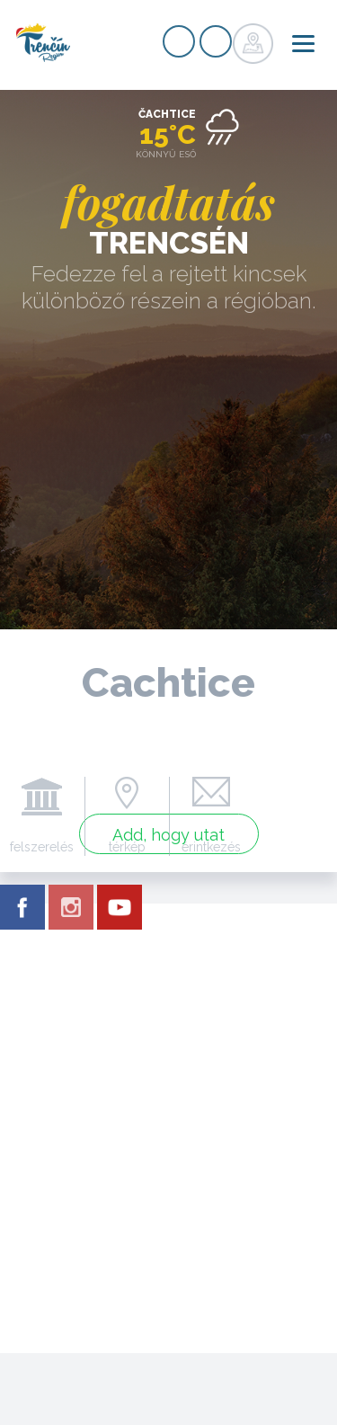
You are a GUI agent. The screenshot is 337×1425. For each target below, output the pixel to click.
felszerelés (42, 847)
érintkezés (211, 847)
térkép (127, 847)
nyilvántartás (179, 41)
